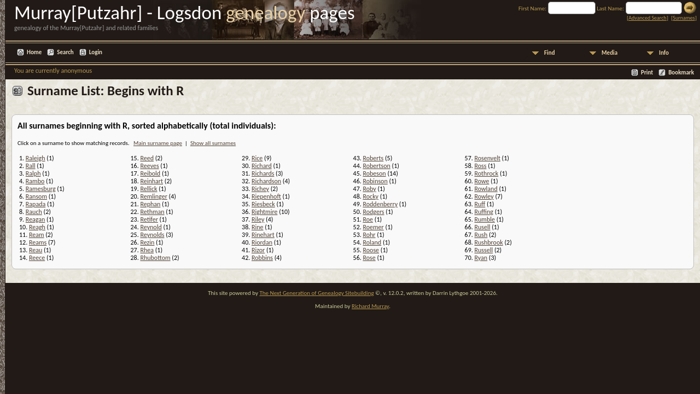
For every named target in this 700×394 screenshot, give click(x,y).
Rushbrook (488, 242)
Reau (35, 250)
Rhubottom (155, 258)
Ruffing (483, 212)
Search (65, 52)
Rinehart (263, 235)
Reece (37, 258)
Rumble (484, 219)
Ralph (33, 173)
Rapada (35, 204)
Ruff (479, 204)
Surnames (684, 17)
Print (647, 72)
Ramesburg (41, 189)
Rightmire (264, 212)
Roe (368, 219)
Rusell (482, 227)
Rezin (147, 242)
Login (95, 52)
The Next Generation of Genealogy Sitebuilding (316, 293)
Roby (369, 189)
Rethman (152, 212)
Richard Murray (370, 306)
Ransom (36, 196)
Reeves (149, 166)
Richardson (266, 181)
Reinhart (151, 181)
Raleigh (35, 158)
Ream (36, 235)
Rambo (35, 181)
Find (549, 52)
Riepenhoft (266, 196)
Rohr (369, 235)
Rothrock (486, 173)
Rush (480, 235)
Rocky (370, 196)
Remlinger (153, 196)
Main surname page (157, 143)
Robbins (262, 258)
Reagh (37, 227)
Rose (369, 258)
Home (34, 52)
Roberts (373, 158)
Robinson (375, 181)
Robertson (376, 166)
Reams (37, 242)
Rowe (481, 181)
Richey (260, 189)
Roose (371, 250)
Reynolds (152, 235)
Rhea (147, 250)
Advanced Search (647, 17)
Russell (483, 250)
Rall (31, 166)
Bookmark (681, 72)
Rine (258, 227)
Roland (372, 242)
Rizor (258, 250)
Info (664, 52)
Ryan (480, 258)
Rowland (485, 189)
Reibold (150, 173)
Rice (257, 158)
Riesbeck (263, 204)
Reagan (35, 219)
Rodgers (373, 212)
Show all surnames (213, 143)
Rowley (483, 196)
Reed (147, 158)
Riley (258, 219)
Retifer (149, 219)
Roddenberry (380, 204)
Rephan (150, 204)
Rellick (148, 189)
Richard (262, 166)
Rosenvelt (487, 158)
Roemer (373, 227)
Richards (263, 173)
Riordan (262, 242)
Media (609, 52)
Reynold (150, 227)
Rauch (34, 212)
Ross (480, 166)
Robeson (374, 173)
